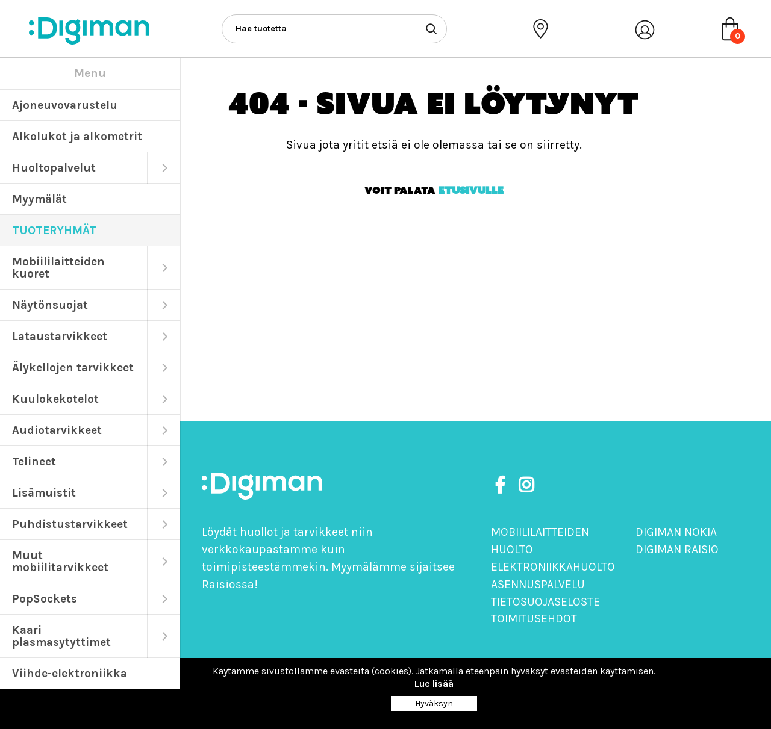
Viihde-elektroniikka (69, 673)
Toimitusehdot (534, 618)
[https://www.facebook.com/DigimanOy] (502, 485)
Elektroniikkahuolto (553, 567)
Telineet (34, 461)
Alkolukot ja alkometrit (77, 136)
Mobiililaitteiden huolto (540, 540)
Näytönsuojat (50, 305)
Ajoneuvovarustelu (64, 105)
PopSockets (44, 599)
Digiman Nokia (676, 532)
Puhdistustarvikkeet (70, 524)
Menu (90, 73)
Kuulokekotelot (55, 399)
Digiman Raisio (677, 549)
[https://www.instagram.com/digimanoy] (526, 485)
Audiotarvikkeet (57, 430)
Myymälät (39, 199)
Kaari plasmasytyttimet (61, 636)
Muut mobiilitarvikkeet (60, 561)
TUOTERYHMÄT (54, 230)
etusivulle (471, 190)
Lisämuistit (44, 493)
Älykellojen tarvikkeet (73, 367)
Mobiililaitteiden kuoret (58, 268)
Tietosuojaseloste (545, 602)
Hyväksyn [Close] (434, 703)
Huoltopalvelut (54, 168)
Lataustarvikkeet (59, 336)
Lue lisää (434, 683)
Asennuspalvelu (538, 584)
